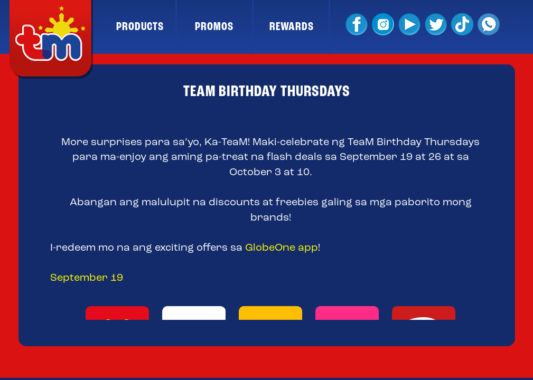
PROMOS (214, 27)
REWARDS (291, 27)
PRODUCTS (140, 27)
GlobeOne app (281, 248)
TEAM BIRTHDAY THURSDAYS (266, 92)
